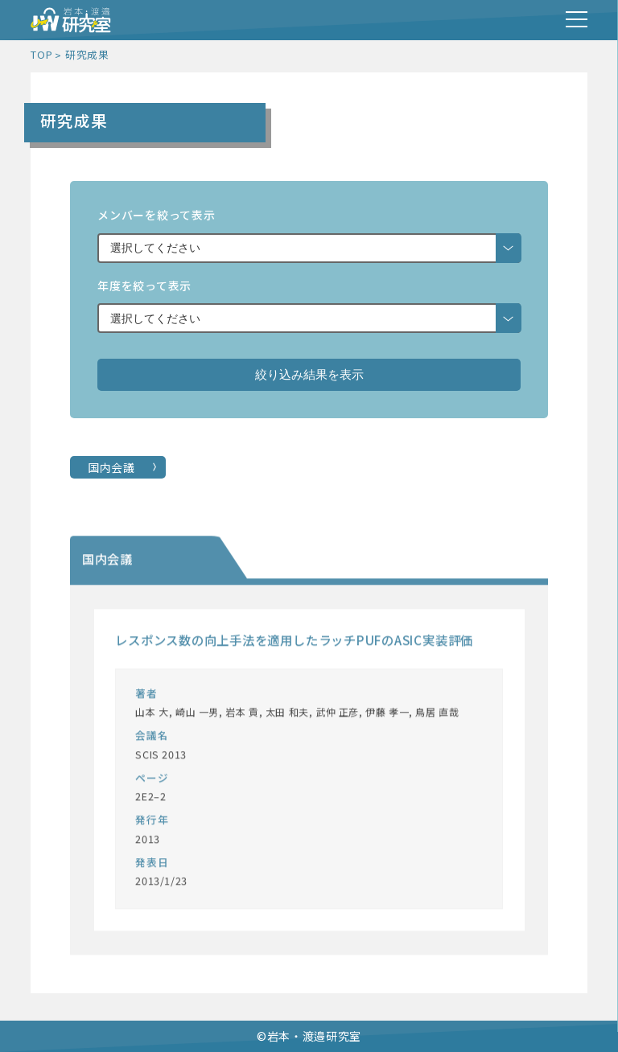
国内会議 (111, 467)
